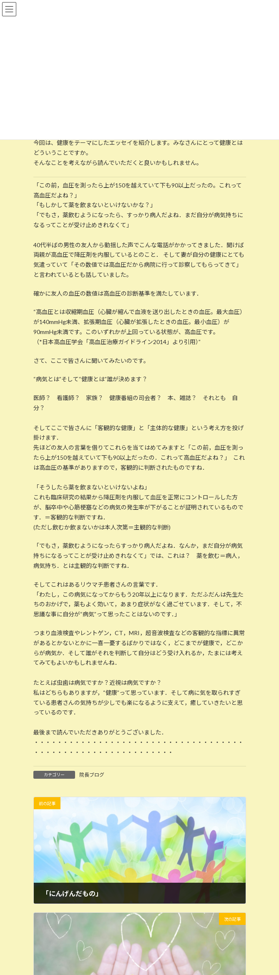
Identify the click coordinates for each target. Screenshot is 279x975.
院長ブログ (91, 775)
